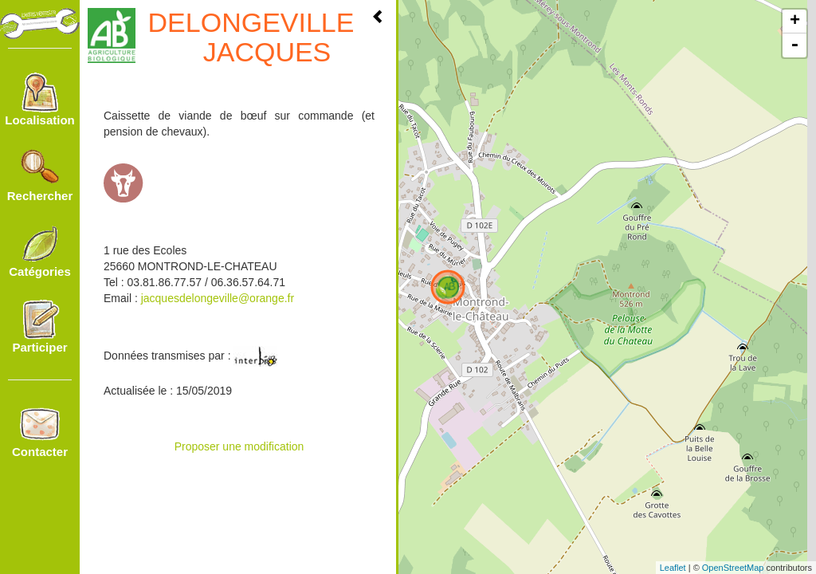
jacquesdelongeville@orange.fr (217, 298)
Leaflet (673, 567)
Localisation (40, 100)
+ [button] (795, 21)
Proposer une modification (239, 446)
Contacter (40, 431)
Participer (39, 327)
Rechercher (40, 175)
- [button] (794, 45)
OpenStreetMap (733, 567)
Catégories (40, 251)
